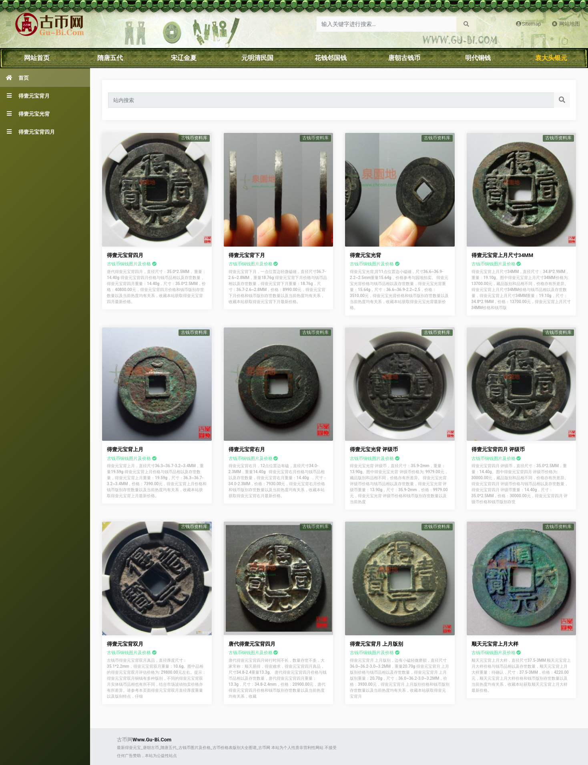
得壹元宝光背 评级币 (374, 449)
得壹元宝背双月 (125, 644)
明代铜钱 (478, 58)
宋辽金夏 (184, 58)
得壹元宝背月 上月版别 (376, 644)
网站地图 (566, 24)
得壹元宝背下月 (247, 255)
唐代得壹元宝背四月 (252, 644)
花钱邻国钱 (331, 58)
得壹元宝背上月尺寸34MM (503, 255)
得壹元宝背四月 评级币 (498, 449)
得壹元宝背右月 (247, 449)
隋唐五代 (110, 58)
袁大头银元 (551, 58)
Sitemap (528, 24)
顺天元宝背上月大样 (495, 644)
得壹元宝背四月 (125, 255)
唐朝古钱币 (404, 58)
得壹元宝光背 (365, 255)
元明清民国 (257, 58)
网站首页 (37, 58)
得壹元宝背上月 (125, 449)
